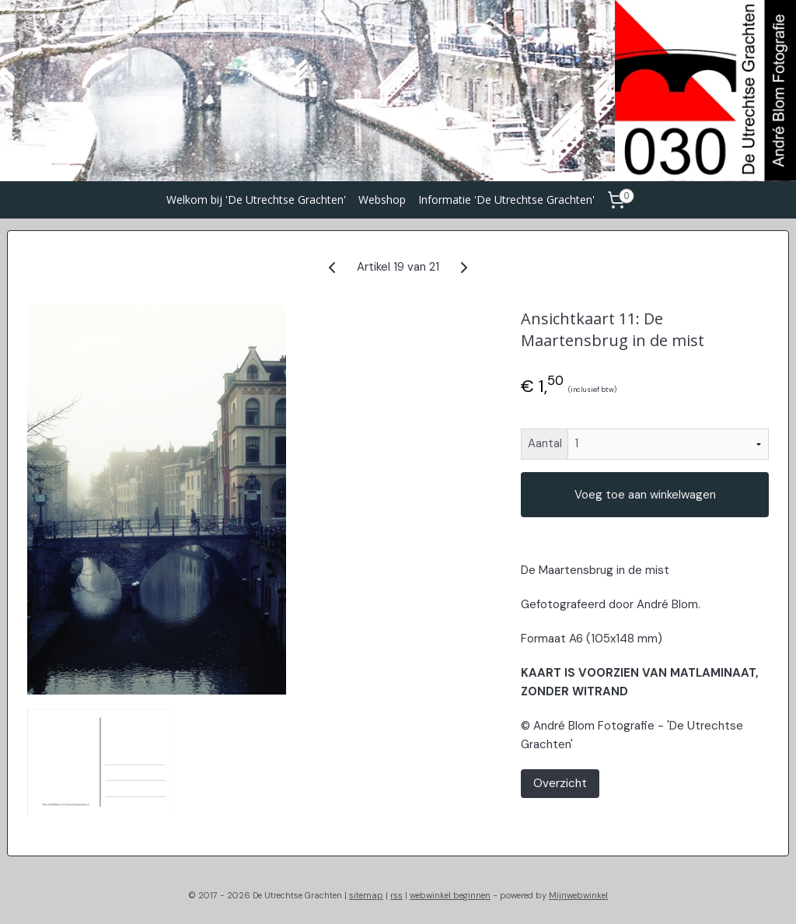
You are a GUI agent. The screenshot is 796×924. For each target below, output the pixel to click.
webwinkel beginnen (450, 895)
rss (396, 895)
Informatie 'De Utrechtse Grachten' (506, 199)
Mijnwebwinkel (578, 895)
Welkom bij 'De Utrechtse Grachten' (256, 199)
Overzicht (560, 783)
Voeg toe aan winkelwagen (645, 494)
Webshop (382, 199)
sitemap (366, 895)
